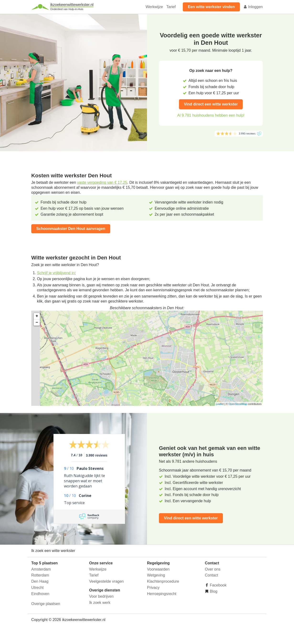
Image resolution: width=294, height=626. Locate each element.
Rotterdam (40, 575)
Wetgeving (156, 575)
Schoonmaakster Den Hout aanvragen (70, 229)
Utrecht (37, 588)
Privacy (153, 588)
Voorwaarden (158, 569)
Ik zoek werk (99, 603)
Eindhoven (40, 594)
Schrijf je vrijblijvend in (55, 273)
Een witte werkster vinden (211, 7)
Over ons (212, 569)
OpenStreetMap (238, 403)
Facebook (218, 585)
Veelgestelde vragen (106, 581)
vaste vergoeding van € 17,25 (102, 182)
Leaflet (220, 403)
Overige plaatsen (45, 604)
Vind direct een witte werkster (211, 104)
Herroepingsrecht (161, 594)
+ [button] (37, 316)
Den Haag (39, 581)
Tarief (171, 7)
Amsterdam (41, 569)
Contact (211, 575)
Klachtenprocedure (163, 581)
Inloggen (253, 7)
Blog (213, 591)
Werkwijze (154, 7)
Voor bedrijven (101, 596)
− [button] (37, 322)
